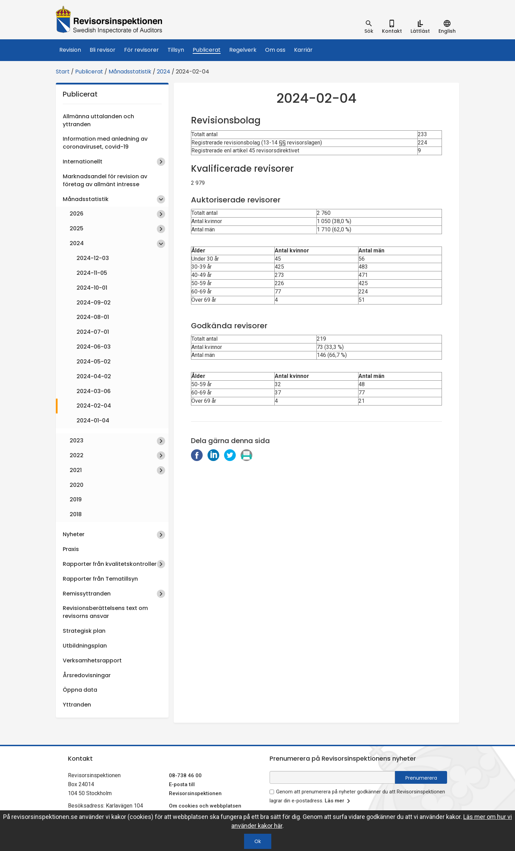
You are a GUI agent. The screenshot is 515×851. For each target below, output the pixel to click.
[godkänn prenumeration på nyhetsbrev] (272, 792)
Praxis (71, 549)
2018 (76, 514)
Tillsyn (176, 50)
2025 (76, 228)
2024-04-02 (94, 376)
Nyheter (73, 534)
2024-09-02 (94, 303)
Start (63, 72)
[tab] (369, 27)
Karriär (303, 50)
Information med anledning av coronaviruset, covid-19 (105, 143)
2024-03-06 (94, 391)
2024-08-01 (93, 317)
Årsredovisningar (87, 675)
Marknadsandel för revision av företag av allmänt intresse (105, 180)
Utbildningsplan (85, 646)
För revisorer (141, 50)
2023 (76, 440)
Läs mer (339, 801)
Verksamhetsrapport (92, 660)
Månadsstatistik (130, 72)
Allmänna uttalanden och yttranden (98, 120)
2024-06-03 (94, 347)
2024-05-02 (94, 362)
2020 (76, 485)
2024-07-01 (93, 332)
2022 (76, 455)
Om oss (275, 50)
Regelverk (242, 50)
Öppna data (80, 690)
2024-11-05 (92, 273)
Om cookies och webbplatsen (205, 806)
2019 (76, 499)
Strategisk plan (84, 631)
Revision (70, 50)
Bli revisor (102, 50)
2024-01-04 (93, 420)
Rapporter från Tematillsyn (100, 579)
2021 (76, 470)
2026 (76, 214)
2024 (163, 72)
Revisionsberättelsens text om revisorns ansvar (105, 612)
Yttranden (77, 705)
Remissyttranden (87, 594)
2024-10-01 (92, 288)
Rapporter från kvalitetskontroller (109, 564)
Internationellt (82, 162)
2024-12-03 (93, 258)
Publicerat (207, 50)
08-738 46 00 (185, 775)
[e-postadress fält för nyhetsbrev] (332, 777)
